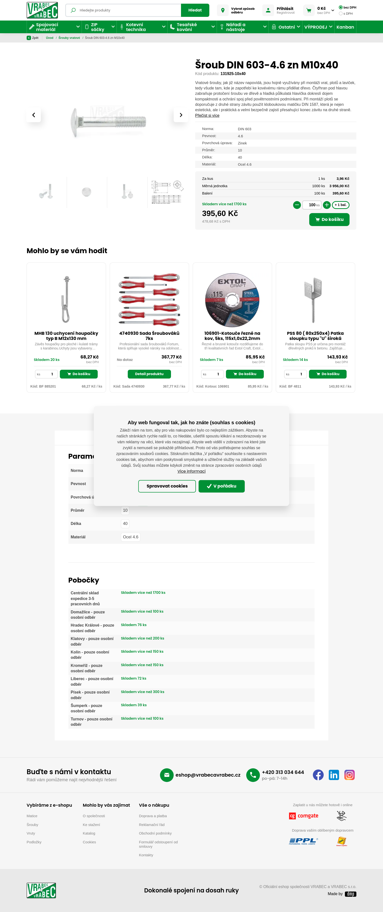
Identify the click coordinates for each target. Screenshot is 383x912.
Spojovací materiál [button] (43, 27)
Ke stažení (91, 825)
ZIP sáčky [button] (94, 27)
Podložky (34, 842)
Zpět (32, 38)
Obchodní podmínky (155, 833)
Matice (32, 816)
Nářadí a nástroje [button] (232, 27)
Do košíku (78, 373)
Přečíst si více (207, 115)
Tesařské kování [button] (183, 27)
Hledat (195, 10)
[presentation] (33, 115)
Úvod (50, 38)
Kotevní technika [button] (132, 27)
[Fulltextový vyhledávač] (137, 10)
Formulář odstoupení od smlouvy (158, 844)
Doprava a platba (153, 816)
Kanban (345, 27)
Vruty (31, 833)
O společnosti (94, 816)
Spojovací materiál (71, 38)
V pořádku (221, 486)
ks (318, 205)
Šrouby (94, 38)
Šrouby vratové (116, 38)
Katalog (89, 833)
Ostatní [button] (283, 26)
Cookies (89, 842)
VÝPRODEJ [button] (315, 27)
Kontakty (146, 855)
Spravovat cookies (167, 486)
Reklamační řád (152, 825)
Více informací (191, 471)
